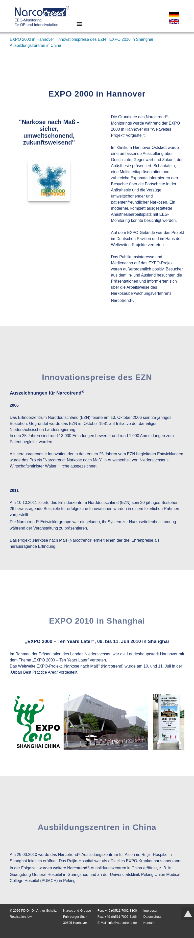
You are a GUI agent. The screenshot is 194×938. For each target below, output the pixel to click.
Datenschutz (152, 917)
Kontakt (148, 923)
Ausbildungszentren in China (35, 45)
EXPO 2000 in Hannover (32, 39)
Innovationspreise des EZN (82, 39)
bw (30, 917)
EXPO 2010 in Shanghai (131, 39)
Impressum (151, 910)
